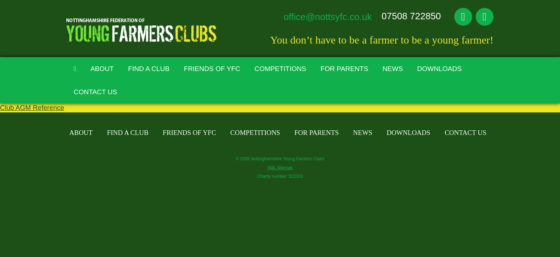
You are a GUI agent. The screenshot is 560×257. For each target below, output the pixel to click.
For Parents (344, 68)
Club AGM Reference (32, 107)
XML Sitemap (280, 167)
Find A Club (149, 68)
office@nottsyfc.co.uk (328, 16)
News (392, 68)
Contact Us (95, 92)
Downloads (439, 68)
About (102, 68)
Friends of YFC (212, 68)
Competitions (280, 68)
